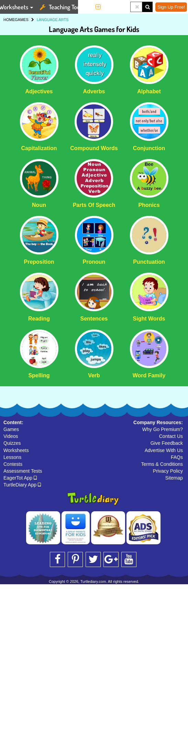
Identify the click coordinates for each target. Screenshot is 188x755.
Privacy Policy (168, 471)
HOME (9, 20)
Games (11, 429)
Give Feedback (167, 443)
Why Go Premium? (162, 429)
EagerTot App (20, 478)
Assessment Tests (22, 471)
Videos (10, 436)
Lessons (12, 457)
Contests (12, 464)
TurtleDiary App (22, 484)
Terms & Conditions (162, 464)
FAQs (177, 457)
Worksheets (16, 450)
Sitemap (174, 478)
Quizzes (12, 443)
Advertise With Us (164, 450)
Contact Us (171, 436)
